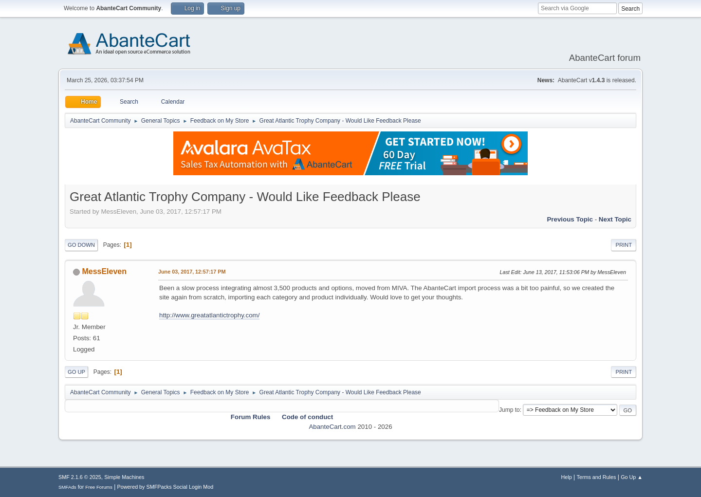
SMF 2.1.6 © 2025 (79, 477)
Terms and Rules (596, 477)
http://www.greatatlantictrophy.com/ (209, 315)
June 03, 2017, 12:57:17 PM (191, 272)
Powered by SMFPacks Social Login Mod (165, 487)
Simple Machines (124, 477)
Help (566, 477)
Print (623, 245)
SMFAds (67, 487)
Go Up (76, 372)
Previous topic (570, 219)
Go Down (81, 245)
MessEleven (104, 271)
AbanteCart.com (332, 426)
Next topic (615, 219)
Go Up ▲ (632, 477)
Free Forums (98, 487)
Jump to (509, 409)
